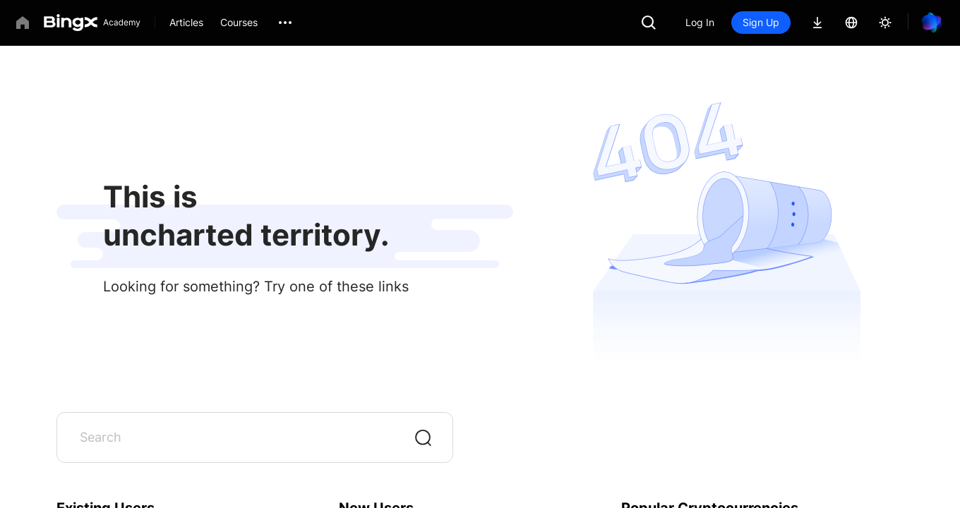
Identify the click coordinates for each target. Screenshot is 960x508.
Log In (699, 22)
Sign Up (761, 22)
